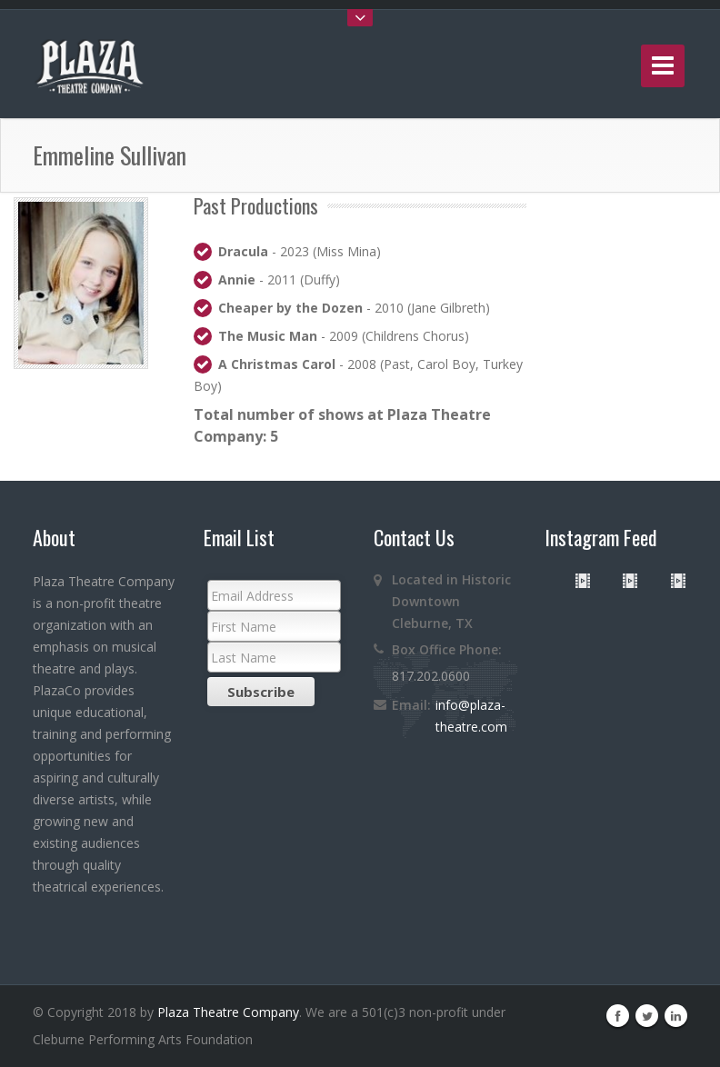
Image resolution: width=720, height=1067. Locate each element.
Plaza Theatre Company (228, 1012)
